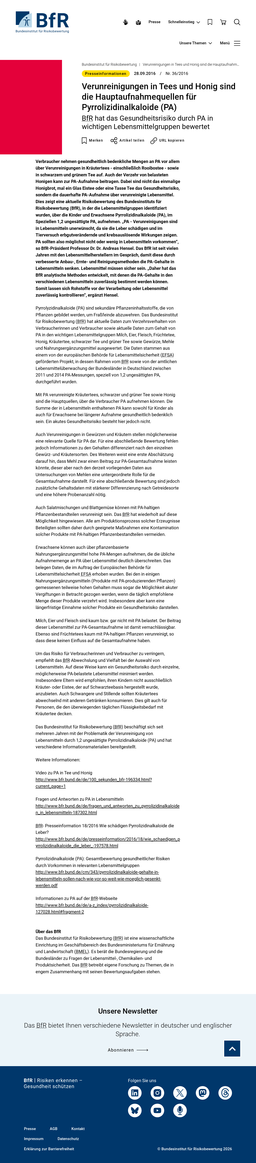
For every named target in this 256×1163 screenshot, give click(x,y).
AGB (53, 1129)
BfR (87, 118)
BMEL (81, 951)
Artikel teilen (128, 140)
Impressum (34, 1139)
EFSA (167, 355)
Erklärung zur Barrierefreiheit (49, 1149)
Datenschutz (68, 1139)
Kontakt (78, 1129)
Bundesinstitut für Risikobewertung (109, 64)
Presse (154, 22)
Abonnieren (128, 1050)
